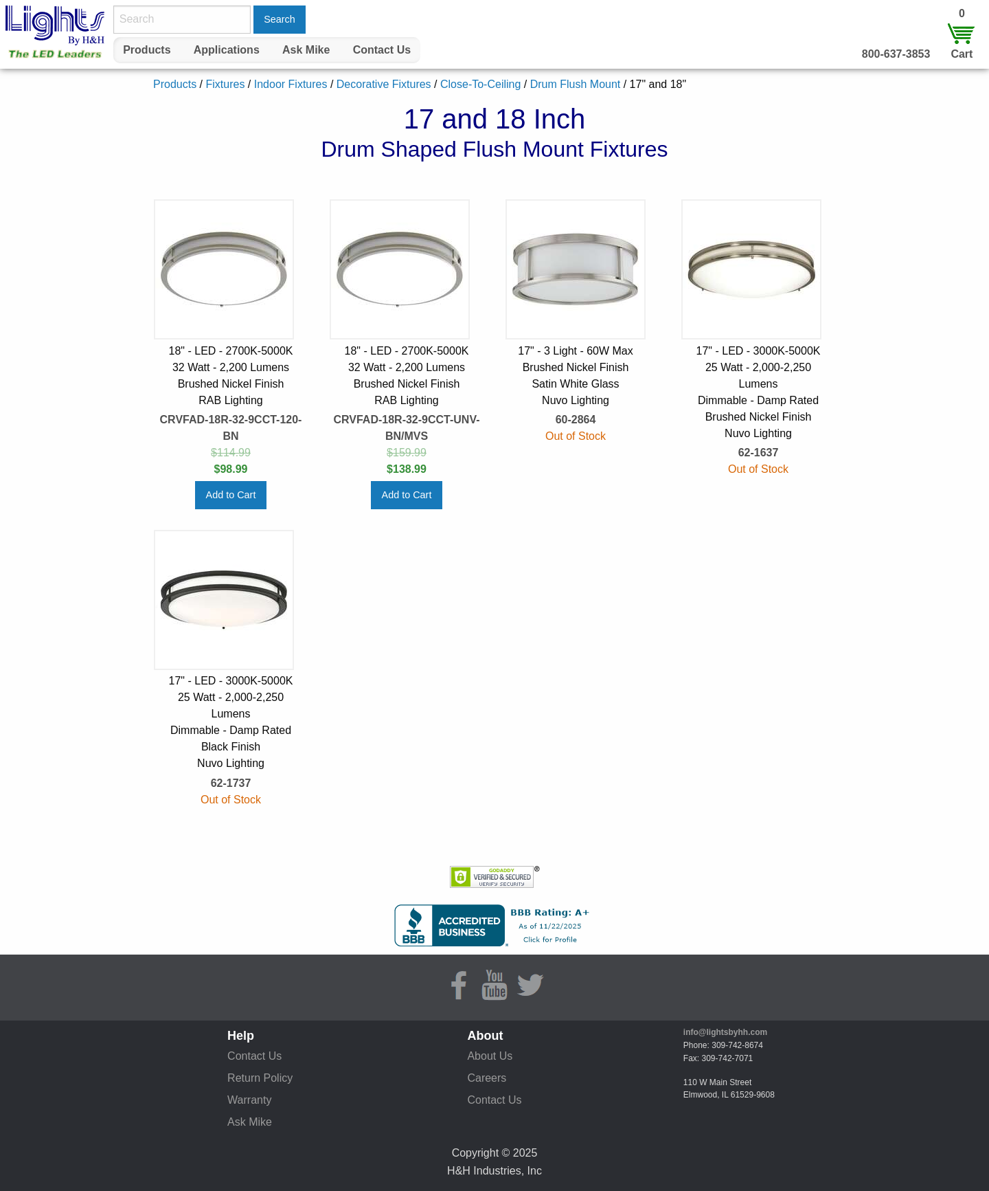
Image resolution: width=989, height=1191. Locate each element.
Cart (962, 54)
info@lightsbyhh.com (725, 1032)
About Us (489, 1056)
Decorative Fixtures (384, 84)
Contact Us (382, 50)
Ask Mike (306, 50)
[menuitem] (147, 50)
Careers (486, 1078)
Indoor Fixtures (291, 84)
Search (279, 19)
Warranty (249, 1100)
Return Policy (260, 1078)
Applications (227, 50)
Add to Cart (231, 494)
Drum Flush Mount (575, 84)
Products (146, 50)
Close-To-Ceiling (480, 84)
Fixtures (225, 84)
